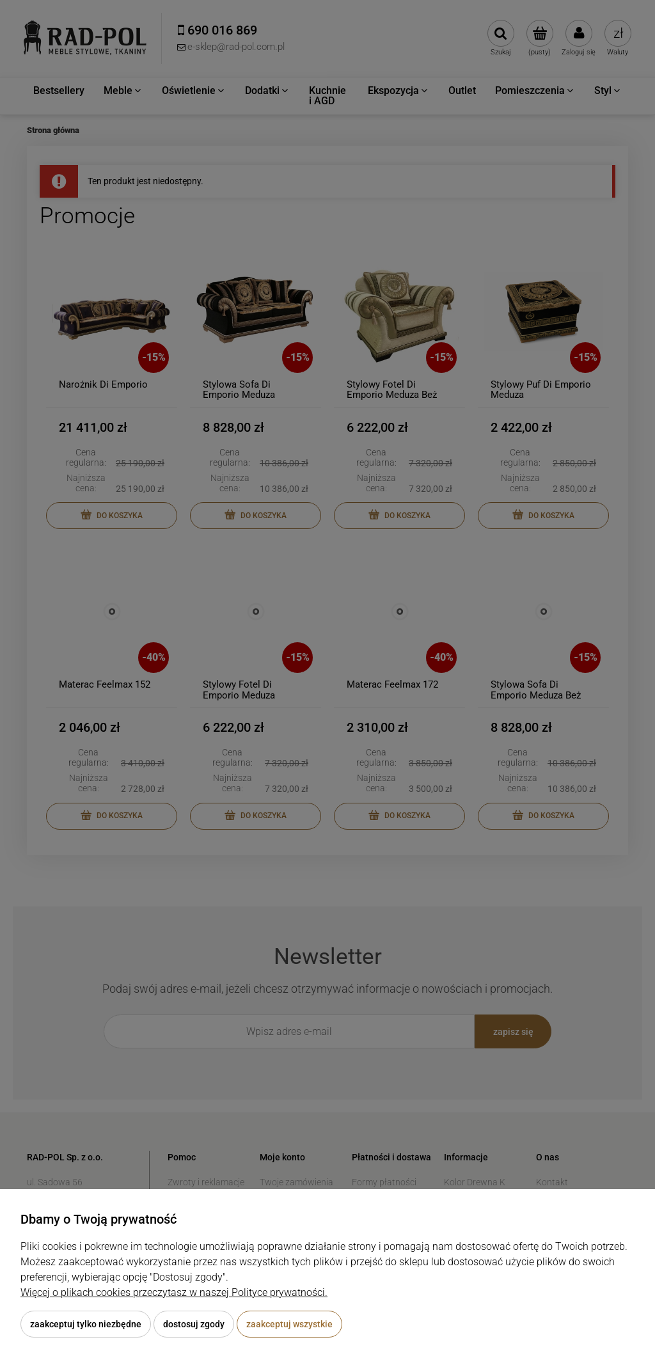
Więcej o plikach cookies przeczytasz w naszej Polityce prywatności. (174, 1292)
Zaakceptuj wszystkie (289, 1324)
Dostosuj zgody (194, 1324)
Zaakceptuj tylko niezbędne (85, 1324)
